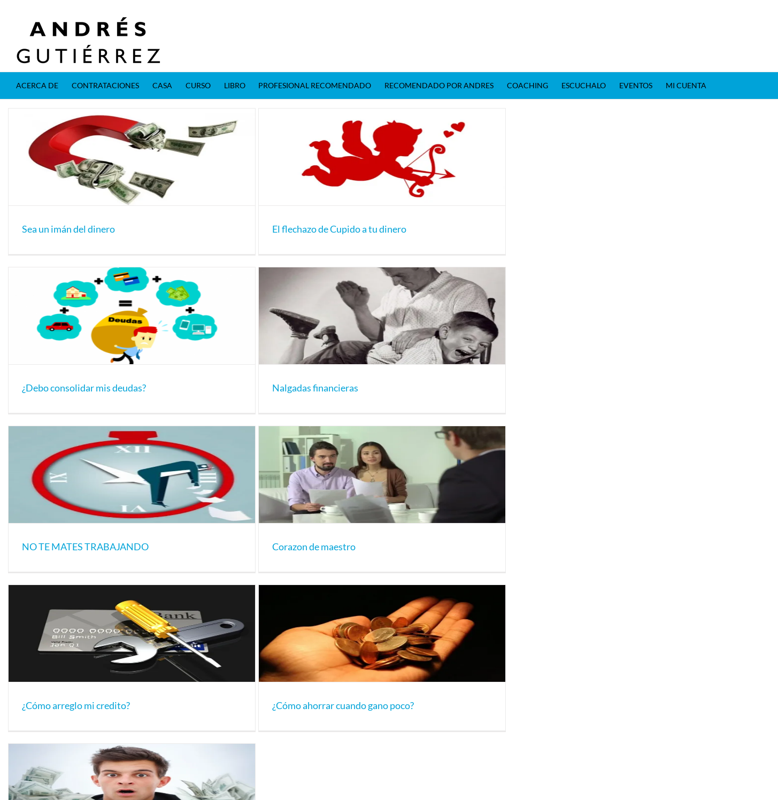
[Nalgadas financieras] (382, 315)
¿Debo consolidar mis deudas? (84, 388)
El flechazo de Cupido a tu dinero (339, 229)
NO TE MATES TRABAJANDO (85, 546)
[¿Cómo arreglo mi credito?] (132, 633)
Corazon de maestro (314, 546)
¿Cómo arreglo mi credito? (76, 705)
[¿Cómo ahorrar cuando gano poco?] (382, 633)
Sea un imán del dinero (68, 229)
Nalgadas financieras (315, 388)
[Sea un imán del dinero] (132, 157)
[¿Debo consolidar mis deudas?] (132, 315)
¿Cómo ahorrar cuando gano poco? (343, 705)
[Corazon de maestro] (382, 474)
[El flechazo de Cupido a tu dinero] (382, 157)
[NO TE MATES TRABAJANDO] (132, 474)
